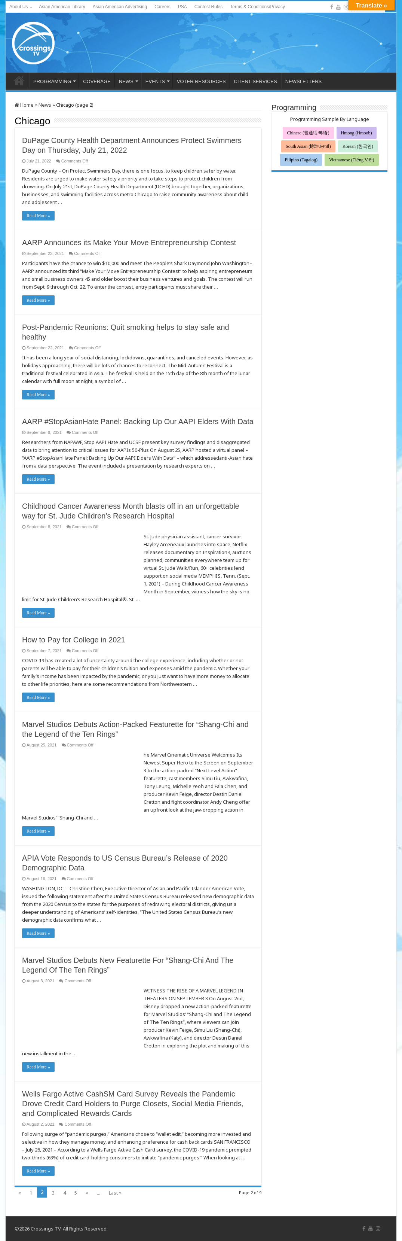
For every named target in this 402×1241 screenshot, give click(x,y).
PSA (182, 6)
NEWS (126, 81)
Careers (162, 6)
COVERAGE (97, 81)
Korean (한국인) (358, 146)
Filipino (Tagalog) (301, 159)
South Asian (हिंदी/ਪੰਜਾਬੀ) (308, 146)
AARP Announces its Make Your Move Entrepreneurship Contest (129, 242)
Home (24, 104)
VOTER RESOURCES (201, 81)
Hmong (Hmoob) (356, 133)
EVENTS (155, 81)
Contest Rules (208, 6)
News (45, 104)
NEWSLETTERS (303, 81)
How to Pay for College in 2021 (73, 640)
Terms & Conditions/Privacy (257, 6)
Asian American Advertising (120, 6)
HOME (19, 80)
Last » (115, 1192)
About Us (18, 6)
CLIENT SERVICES (255, 81)
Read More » (38, 215)
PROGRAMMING (52, 81)
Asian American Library (62, 6)
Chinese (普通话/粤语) (308, 133)
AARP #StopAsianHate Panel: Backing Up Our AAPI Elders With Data (138, 421)
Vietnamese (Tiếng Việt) (351, 159)
